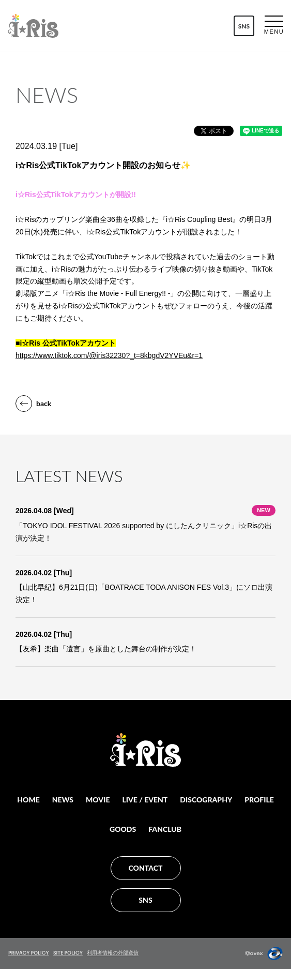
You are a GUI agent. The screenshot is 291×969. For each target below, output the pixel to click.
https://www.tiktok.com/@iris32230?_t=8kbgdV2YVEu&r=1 (109, 355)
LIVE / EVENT (144, 799)
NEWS (62, 799)
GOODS (123, 829)
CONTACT (146, 867)
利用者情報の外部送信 (113, 953)
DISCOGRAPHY (206, 799)
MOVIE (98, 799)
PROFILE (259, 799)
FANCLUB (164, 829)
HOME (28, 799)
